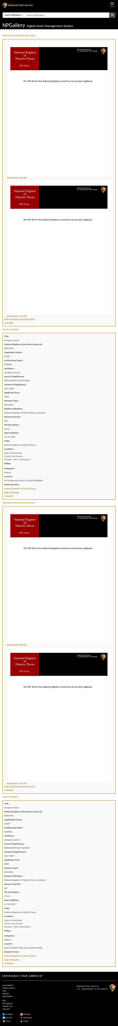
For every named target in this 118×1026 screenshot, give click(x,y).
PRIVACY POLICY (8, 988)
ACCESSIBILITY (8, 985)
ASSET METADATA (10, 329)
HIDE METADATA (11, 492)
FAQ (4, 1001)
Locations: (9, 449)
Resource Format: (12, 416)
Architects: (9, 368)
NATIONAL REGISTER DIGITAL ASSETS (19, 35)
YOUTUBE (25, 1014)
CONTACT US (7, 1006)
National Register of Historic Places (20, 488)
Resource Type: (11, 400)
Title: (6, 336)
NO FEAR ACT (7, 1003)
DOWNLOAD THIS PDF (17, 177)
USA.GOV (6, 1009)
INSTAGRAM (26, 1018)
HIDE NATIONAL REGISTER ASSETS (19, 319)
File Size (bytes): (11, 425)
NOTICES (5, 994)
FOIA (4, 991)
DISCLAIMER (7, 996)
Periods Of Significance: (15, 384)
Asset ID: (8, 476)
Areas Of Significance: (14, 376)
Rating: (7, 463)
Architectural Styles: (13, 360)
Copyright (8, 322)
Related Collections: (13, 408)
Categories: (9, 468)
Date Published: (11, 433)
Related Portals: (11, 484)
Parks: (7, 441)
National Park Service (88, 986)
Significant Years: (12, 392)
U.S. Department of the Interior (92, 989)
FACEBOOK (7, 1014)
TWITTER (7, 1018)
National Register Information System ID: (23, 344)
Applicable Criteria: (13, 352)
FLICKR (6, 1021)
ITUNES (24, 1021)
